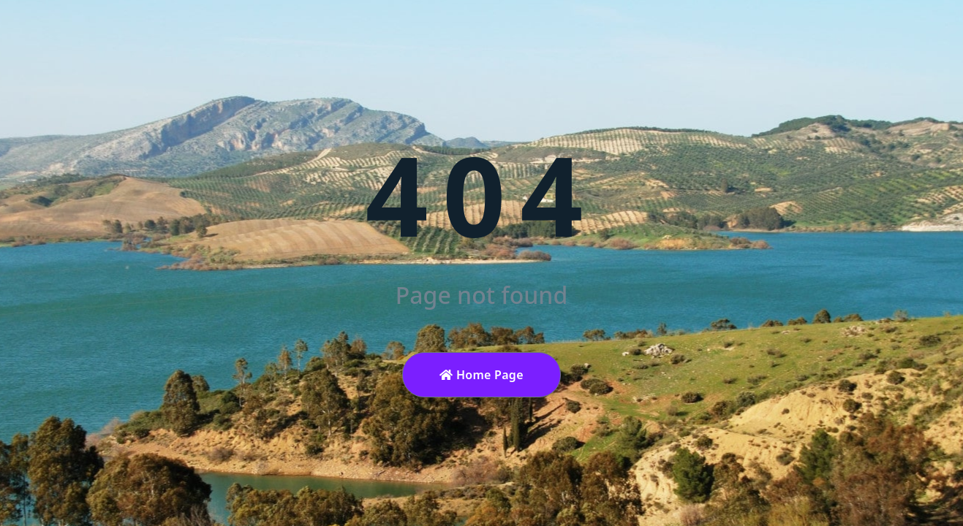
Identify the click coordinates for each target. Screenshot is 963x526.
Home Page (481, 375)
